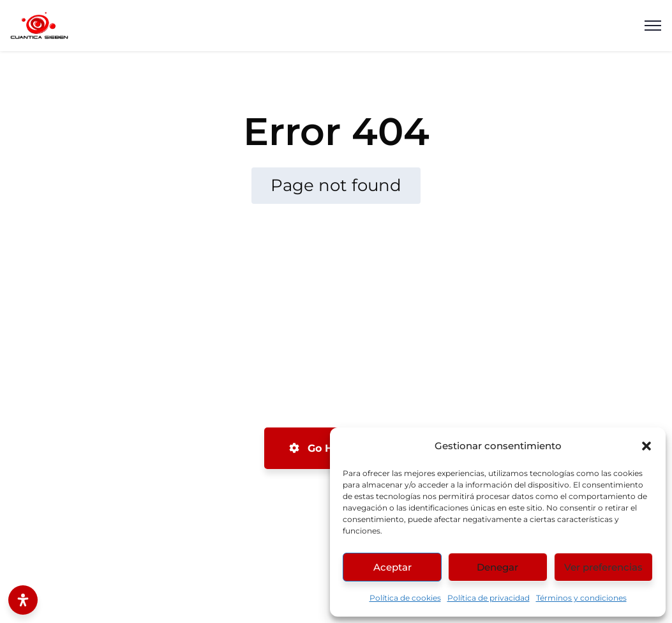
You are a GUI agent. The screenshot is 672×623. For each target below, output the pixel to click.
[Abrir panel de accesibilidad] (23, 600)
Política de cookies (405, 598)
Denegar (497, 567)
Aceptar (392, 567)
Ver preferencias (603, 567)
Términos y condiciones (581, 598)
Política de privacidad (488, 598)
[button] (646, 446)
